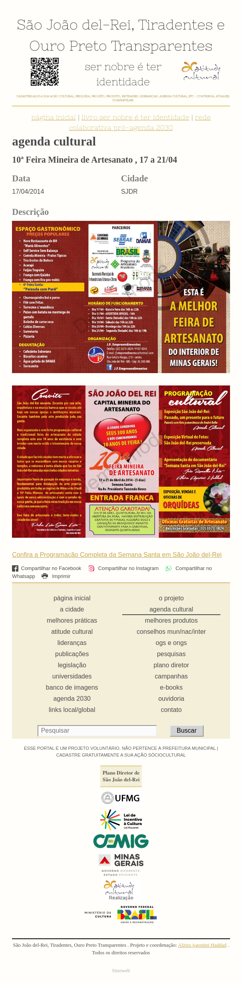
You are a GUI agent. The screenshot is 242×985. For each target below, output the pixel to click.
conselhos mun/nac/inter (171, 631)
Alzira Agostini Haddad (202, 945)
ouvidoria (171, 698)
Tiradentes (175, 24)
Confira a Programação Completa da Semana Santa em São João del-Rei (117, 554)
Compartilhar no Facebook (46, 568)
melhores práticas (72, 620)
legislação (72, 665)
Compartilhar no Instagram (123, 568)
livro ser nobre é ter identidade (135, 117)
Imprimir (56, 576)
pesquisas (171, 654)
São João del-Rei (74, 24)
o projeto (171, 598)
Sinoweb (121, 970)
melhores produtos (171, 620)
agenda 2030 (72, 698)
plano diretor (171, 665)
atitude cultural (72, 631)
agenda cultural (171, 609)
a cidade (72, 609)
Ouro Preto (68, 45)
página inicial (53, 117)
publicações (72, 654)
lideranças (72, 642)
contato (171, 709)
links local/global (72, 709)
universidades (72, 676)
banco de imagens (72, 687)
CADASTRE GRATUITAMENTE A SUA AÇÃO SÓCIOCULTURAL (121, 755)
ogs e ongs (171, 642)
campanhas (171, 676)
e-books (171, 687)
